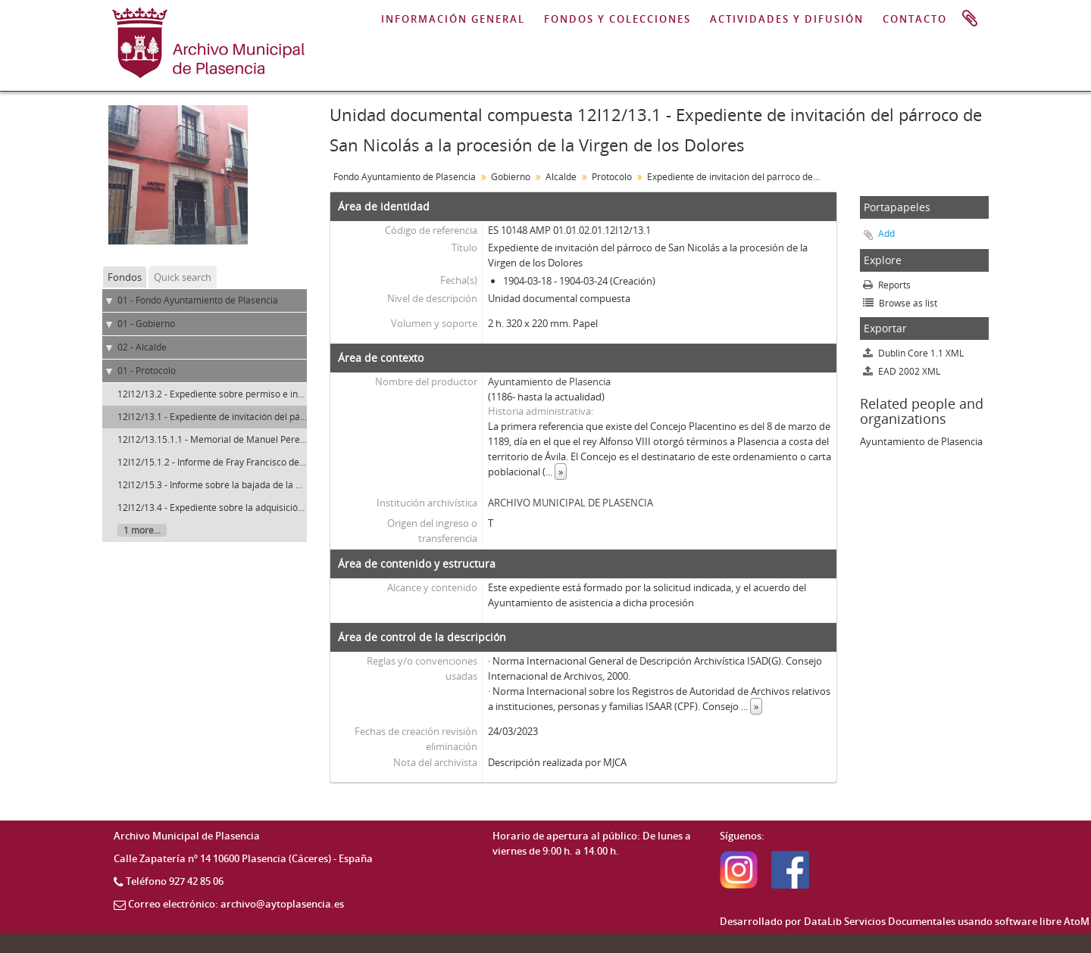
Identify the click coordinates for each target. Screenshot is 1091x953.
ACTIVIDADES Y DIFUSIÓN (787, 19)
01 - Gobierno (146, 323)
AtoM (1076, 921)
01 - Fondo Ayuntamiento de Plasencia (197, 300)
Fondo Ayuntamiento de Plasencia (404, 176)
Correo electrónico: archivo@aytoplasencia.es (236, 904)
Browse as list (900, 303)
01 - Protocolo (146, 370)
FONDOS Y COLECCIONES (617, 19)
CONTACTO (915, 19)
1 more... (142, 530)
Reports (887, 285)
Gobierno (510, 176)
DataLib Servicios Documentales (879, 921)
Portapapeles (970, 19)
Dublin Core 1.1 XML (913, 353)
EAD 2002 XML (901, 371)
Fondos (125, 277)
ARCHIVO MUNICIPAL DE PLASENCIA (570, 502)
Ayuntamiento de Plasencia (549, 381)
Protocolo (612, 176)
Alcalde (561, 176)
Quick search (182, 277)
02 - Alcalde (142, 347)
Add (886, 233)
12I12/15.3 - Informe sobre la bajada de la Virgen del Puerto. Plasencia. (266, 484)
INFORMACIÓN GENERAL (453, 19)
